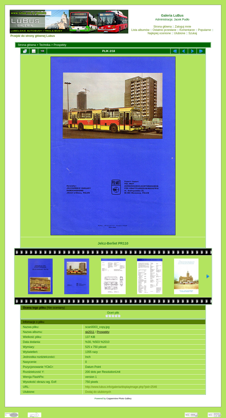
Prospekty (60, 45)
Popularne (204, 30)
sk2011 (89, 332)
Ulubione (179, 33)
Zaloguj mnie (183, 26)
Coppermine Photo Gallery (118, 398)
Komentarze (187, 30)
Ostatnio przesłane (164, 30)
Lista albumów (140, 30)
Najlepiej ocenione (159, 33)
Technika (44, 45)
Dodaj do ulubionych (98, 392)
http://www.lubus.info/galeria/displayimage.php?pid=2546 (121, 387)
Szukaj (193, 33)
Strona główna (162, 26)
